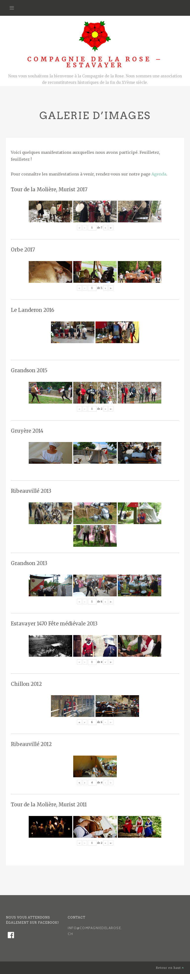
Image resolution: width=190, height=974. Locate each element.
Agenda (158, 174)
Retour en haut (170, 968)
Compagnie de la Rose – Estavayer (95, 62)
